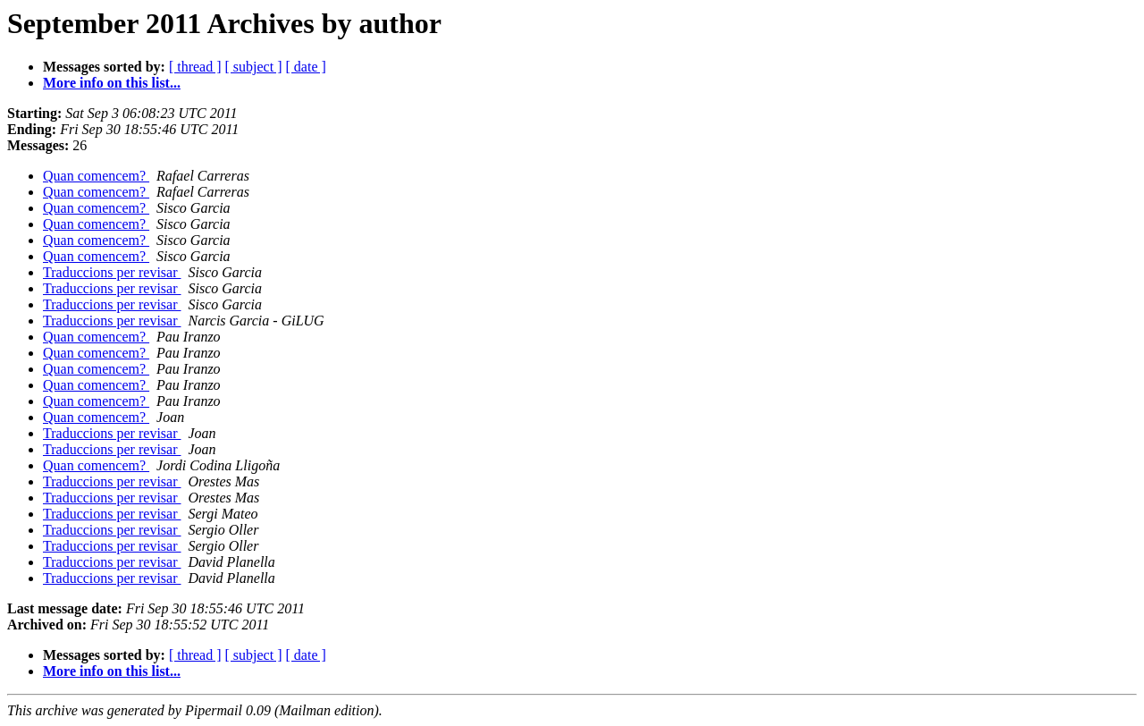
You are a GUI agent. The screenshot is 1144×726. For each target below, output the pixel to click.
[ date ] (306, 66)
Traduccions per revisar (112, 272)
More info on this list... (112, 82)
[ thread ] (195, 66)
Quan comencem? (96, 175)
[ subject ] (253, 66)
